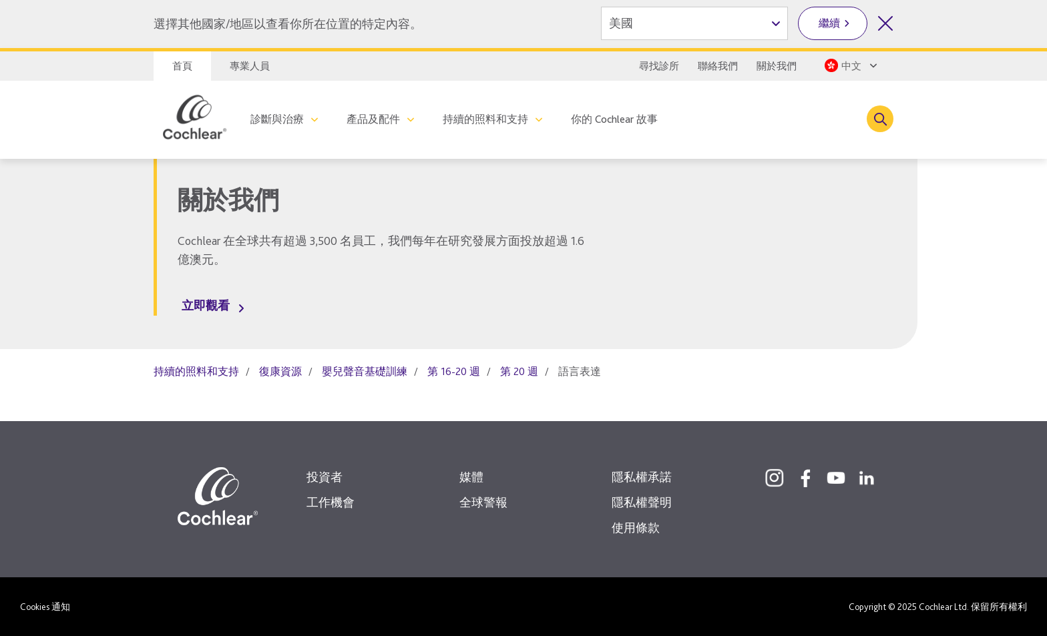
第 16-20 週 (453, 371)
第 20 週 (519, 371)
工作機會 (330, 502)
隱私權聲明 (642, 502)
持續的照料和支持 (485, 119)
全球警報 (483, 502)
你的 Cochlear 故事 (614, 119)
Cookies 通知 (45, 606)
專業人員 (250, 66)
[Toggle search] (880, 118)
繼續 (829, 23)
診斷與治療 (277, 119)
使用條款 (636, 528)
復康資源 (280, 371)
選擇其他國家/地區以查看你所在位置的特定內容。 (288, 24)
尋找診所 (659, 66)
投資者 (324, 477)
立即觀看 (206, 305)
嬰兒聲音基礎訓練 (364, 371)
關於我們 (777, 66)
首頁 (182, 66)
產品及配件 (373, 119)
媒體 (471, 477)
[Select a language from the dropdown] (849, 65)
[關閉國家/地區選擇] (885, 23)
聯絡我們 (718, 66)
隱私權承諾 (642, 477)
